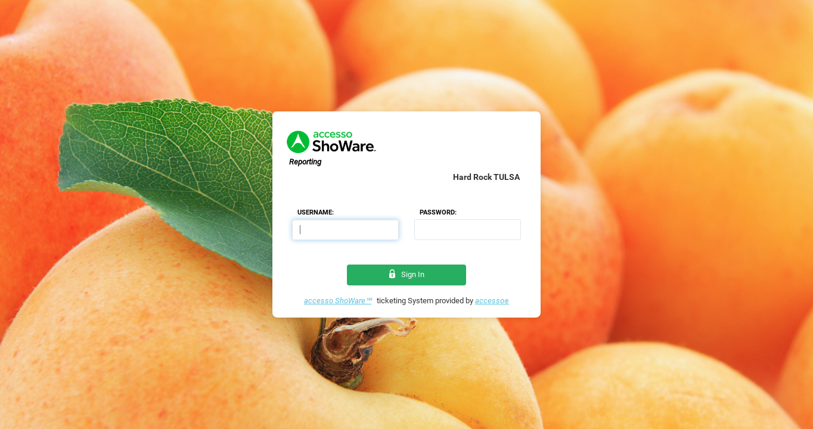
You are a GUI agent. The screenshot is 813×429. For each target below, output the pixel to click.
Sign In (406, 274)
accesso (492, 300)
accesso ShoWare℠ (337, 300)
